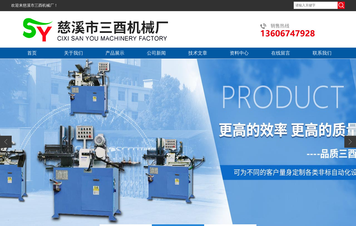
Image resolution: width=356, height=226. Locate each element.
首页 (32, 53)
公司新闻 (156, 53)
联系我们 (322, 53)
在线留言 (280, 53)
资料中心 (239, 53)
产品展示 (114, 53)
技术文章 (197, 53)
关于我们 (73, 53)
